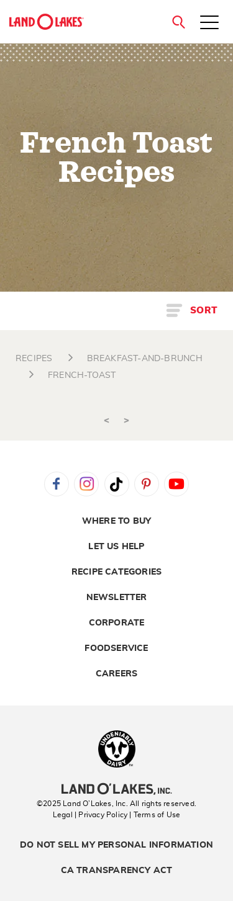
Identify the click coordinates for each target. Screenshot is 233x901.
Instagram (86, 484)
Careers (116, 674)
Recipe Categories (116, 572)
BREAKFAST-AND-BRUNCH (145, 358)
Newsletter (116, 597)
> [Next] (126, 420)
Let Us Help (116, 546)
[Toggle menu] (209, 24)
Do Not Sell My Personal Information (116, 845)
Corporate (117, 623)
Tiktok (116, 484)
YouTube (176, 484)
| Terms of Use (154, 814)
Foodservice (116, 648)
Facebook (56, 484)
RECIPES (34, 358)
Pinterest (146, 484)
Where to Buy (116, 521)
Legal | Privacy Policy (90, 814)
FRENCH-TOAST (82, 375)
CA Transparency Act (117, 870)
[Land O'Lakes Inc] (116, 790)
